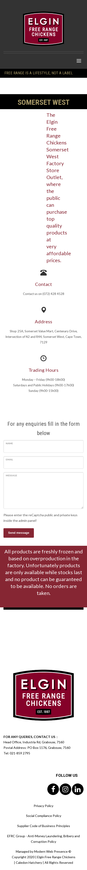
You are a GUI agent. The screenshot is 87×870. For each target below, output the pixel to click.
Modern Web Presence (51, 851)
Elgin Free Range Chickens (56, 857)
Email (9, 459)
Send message (18, 532)
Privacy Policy (43, 806)
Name (9, 443)
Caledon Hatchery (29, 862)
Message (11, 475)
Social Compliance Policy (43, 816)
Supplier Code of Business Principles (43, 826)
